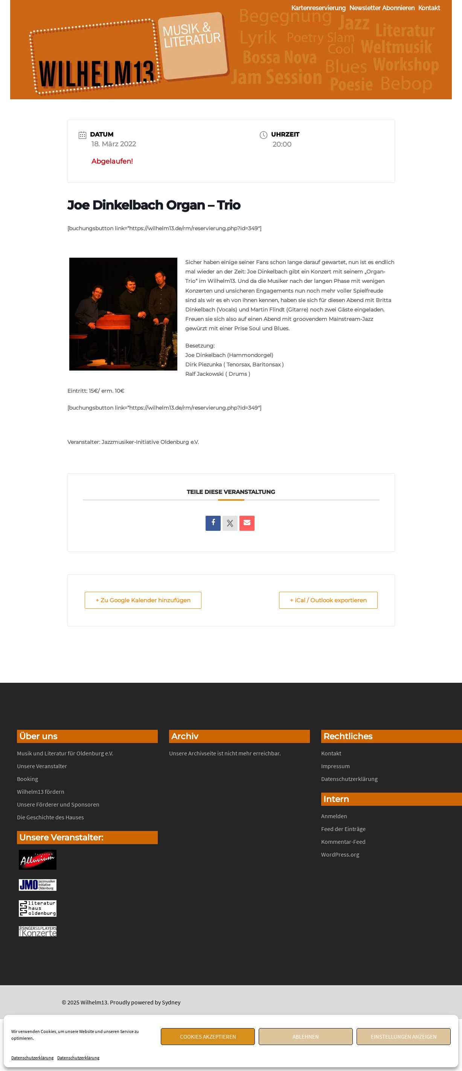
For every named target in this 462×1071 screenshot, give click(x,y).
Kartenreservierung (318, 8)
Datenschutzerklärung (32, 1057)
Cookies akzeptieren (208, 1036)
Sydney (171, 1002)
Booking (27, 778)
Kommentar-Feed (343, 841)
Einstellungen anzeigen (404, 1036)
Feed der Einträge (343, 828)
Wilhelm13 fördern (40, 791)
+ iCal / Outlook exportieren (328, 600)
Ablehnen (306, 1036)
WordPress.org (340, 854)
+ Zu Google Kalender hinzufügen (143, 600)
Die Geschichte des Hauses (50, 817)
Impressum (335, 766)
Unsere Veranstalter (42, 766)
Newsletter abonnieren (382, 8)
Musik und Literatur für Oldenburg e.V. (65, 753)
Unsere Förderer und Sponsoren (58, 804)
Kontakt (429, 8)
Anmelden (334, 816)
